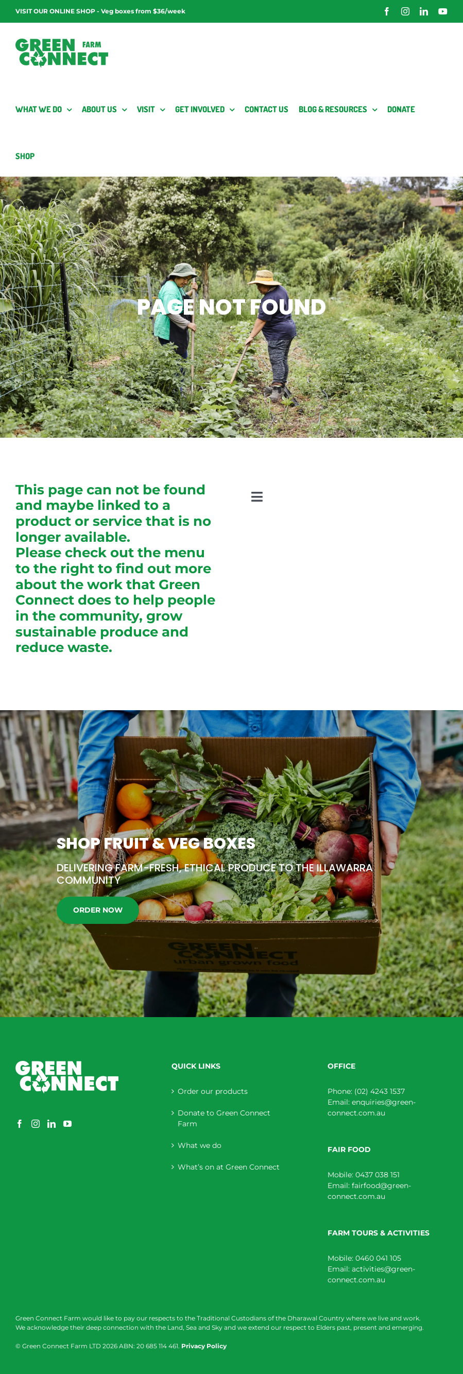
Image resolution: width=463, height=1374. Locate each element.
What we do (199, 1145)
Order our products (213, 1091)
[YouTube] (67, 1124)
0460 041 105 (378, 1258)
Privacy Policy (204, 1346)
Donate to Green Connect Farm (224, 1118)
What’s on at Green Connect (229, 1167)
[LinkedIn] (51, 1124)
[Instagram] (35, 1124)
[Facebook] (19, 1124)
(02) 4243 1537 (379, 1091)
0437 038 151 (377, 1174)
